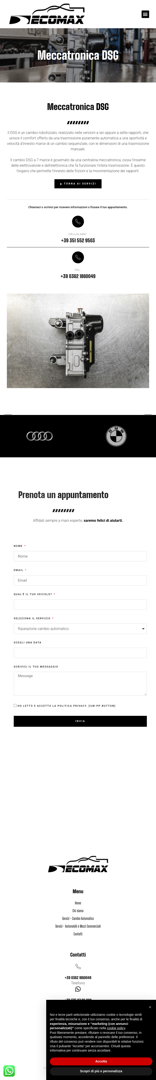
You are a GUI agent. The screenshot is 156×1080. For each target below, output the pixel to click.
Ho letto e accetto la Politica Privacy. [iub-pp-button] (67, 705)
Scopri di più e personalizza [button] (101, 1071)
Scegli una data (28, 642)
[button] (145, 14)
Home (78, 903)
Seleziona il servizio (33, 618)
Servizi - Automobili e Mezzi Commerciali (78, 926)
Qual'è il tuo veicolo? (33, 594)
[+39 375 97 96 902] (78, 989)
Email (19, 570)
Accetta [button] (101, 1061)
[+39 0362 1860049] (78, 966)
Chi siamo (78, 911)
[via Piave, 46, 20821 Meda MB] (78, 814)
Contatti (78, 934)
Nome (19, 546)
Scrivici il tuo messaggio (36, 666)
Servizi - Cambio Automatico (78, 918)
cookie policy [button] (116, 1028)
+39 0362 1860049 (78, 977)
